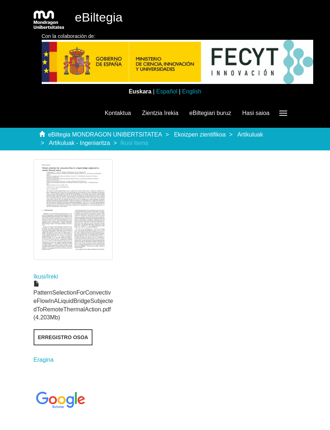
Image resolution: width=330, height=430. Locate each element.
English (191, 91)
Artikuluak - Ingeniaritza (79, 143)
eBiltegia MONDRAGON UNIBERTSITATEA (105, 134)
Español (166, 91)
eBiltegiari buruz (210, 113)
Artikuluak (250, 134)
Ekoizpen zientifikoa (199, 134)
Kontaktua (118, 113)
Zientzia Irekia (160, 113)
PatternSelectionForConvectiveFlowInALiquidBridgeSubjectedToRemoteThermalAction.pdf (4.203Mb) (73, 300)
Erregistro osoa (63, 337)
